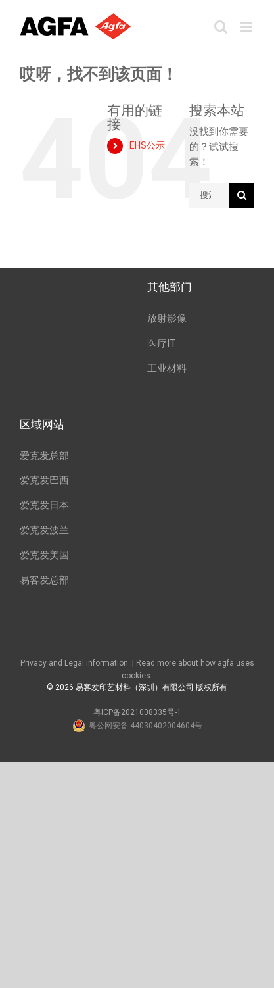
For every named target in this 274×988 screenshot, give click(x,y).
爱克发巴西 (44, 480)
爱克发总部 (44, 456)
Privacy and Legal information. (75, 663)
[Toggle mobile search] (220, 27)
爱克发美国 (44, 555)
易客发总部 (44, 580)
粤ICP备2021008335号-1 (137, 712)
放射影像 (167, 318)
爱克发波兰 (44, 530)
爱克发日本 (44, 505)
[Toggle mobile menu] (247, 27)
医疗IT (161, 343)
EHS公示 (147, 145)
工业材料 (167, 368)
